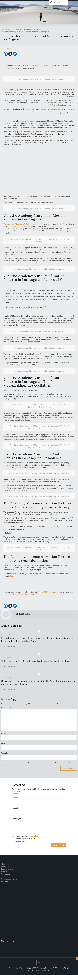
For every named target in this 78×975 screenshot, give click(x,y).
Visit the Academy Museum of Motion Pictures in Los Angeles (25, 32)
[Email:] (39, 812)
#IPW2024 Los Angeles (48, 592)
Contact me (6, 874)
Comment (6, 708)
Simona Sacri (23, 613)
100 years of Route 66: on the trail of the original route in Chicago (36, 660)
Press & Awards (7, 869)
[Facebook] (6, 54)
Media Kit (5, 866)
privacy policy (32, 836)
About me (5, 864)
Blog (11, 29)
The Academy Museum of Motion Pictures (20, 224)
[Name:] (39, 802)
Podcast (4, 871)
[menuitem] (8, 48)
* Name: (15, 798)
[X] (10, 54)
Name (4, 734)
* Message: (16, 819)
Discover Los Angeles (28, 594)
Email (4, 743)
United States (30, 29)
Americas (19, 29)
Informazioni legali (8, 881)
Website (4, 753)
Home (4, 29)
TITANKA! (37, 970)
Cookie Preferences (9, 879)
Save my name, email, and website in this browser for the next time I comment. (37, 763)
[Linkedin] (15, 54)
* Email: (15, 808)
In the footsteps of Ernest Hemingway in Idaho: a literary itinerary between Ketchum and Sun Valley (37, 639)
